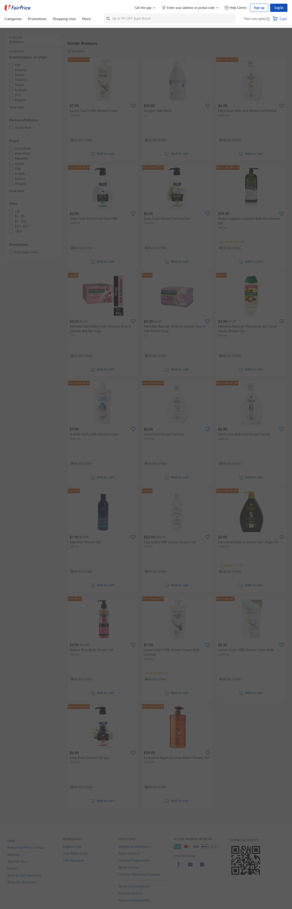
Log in (279, 8)
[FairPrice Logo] (18, 7)
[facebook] (178, 867)
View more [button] (16, 107)
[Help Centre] (235, 8)
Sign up (259, 8)
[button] (268, 19)
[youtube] (190, 867)
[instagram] (202, 867)
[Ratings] (231, 242)
